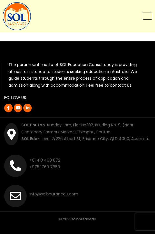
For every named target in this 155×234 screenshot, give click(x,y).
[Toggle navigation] (147, 16)
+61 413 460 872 (44, 160)
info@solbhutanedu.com (53, 194)
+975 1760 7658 (44, 167)
